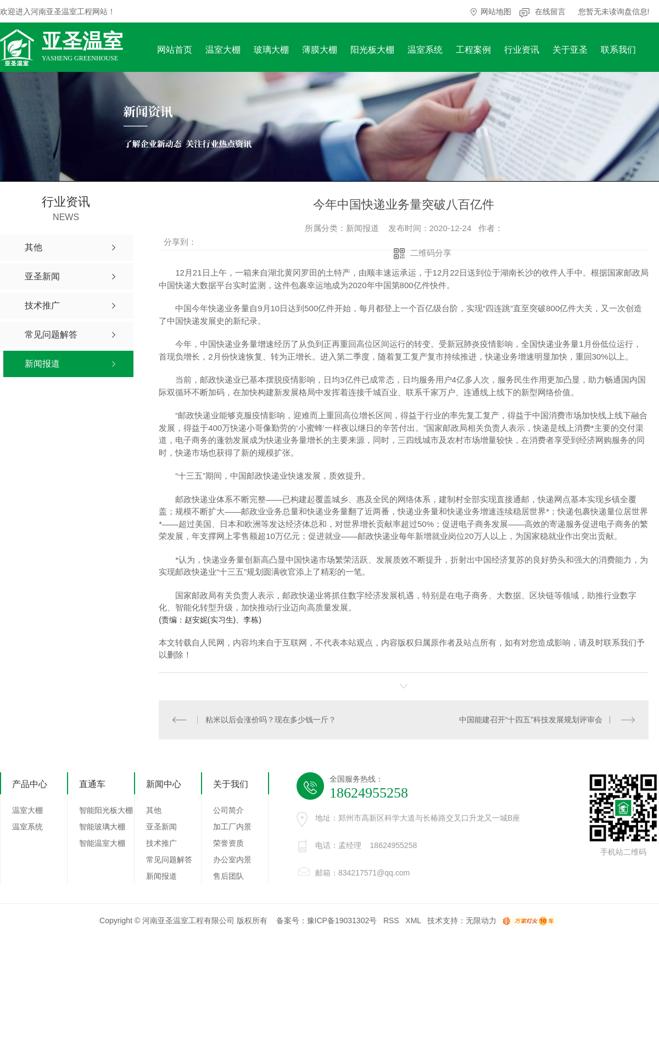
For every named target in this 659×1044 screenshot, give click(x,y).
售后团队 (228, 875)
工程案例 (473, 49)
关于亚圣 (570, 49)
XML (413, 920)
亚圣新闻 (161, 826)
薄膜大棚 (319, 49)
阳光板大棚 (372, 49)
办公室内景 (232, 859)
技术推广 (161, 842)
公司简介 (228, 809)
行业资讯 (521, 49)
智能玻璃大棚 (102, 826)
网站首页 (174, 49)
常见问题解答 (169, 859)
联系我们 (618, 49)
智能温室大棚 (102, 842)
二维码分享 (430, 252)
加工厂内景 (232, 826)
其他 (153, 809)
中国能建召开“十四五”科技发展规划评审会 (530, 719)
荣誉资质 (228, 842)
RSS (391, 920)
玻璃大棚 (271, 49)
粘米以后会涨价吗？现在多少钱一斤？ (270, 719)
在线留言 (550, 11)
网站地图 (496, 11)
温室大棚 (223, 49)
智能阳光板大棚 (106, 809)
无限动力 (481, 920)
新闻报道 (161, 875)
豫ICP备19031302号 (342, 920)
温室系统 (425, 49)
